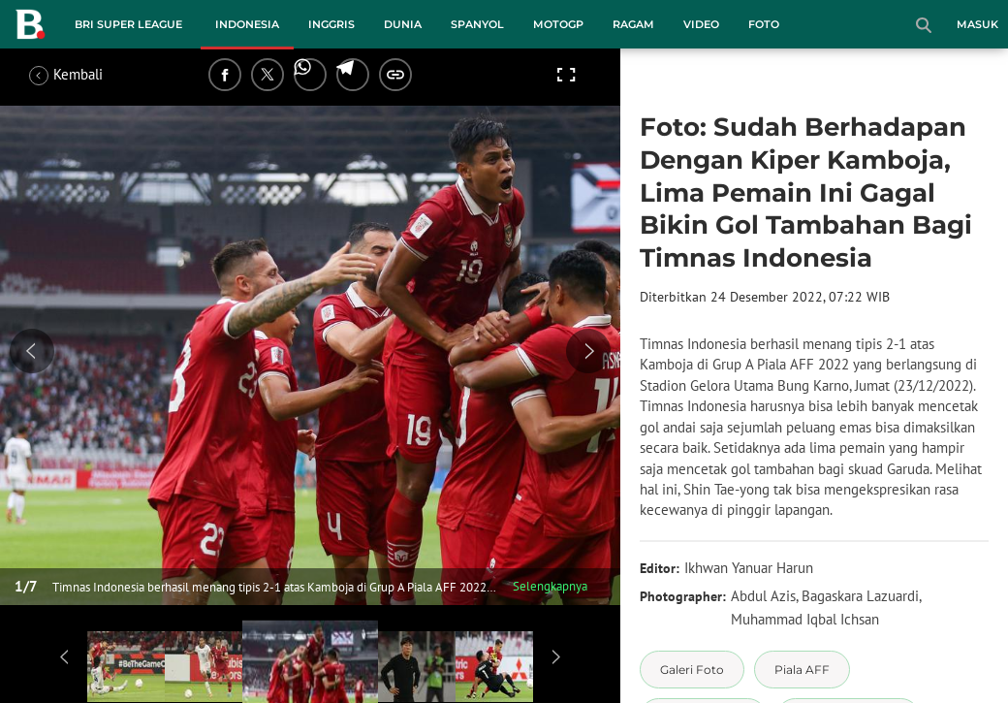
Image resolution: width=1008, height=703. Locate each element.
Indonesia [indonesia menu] (247, 24)
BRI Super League (128, 24)
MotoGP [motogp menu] (558, 24)
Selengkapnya (550, 586)
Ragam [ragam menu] (633, 24)
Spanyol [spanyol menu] (477, 24)
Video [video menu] (701, 24)
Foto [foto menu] (763, 24)
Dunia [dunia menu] (403, 24)
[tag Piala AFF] (802, 669)
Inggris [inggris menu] (331, 24)
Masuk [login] (977, 24)
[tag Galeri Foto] (692, 669)
